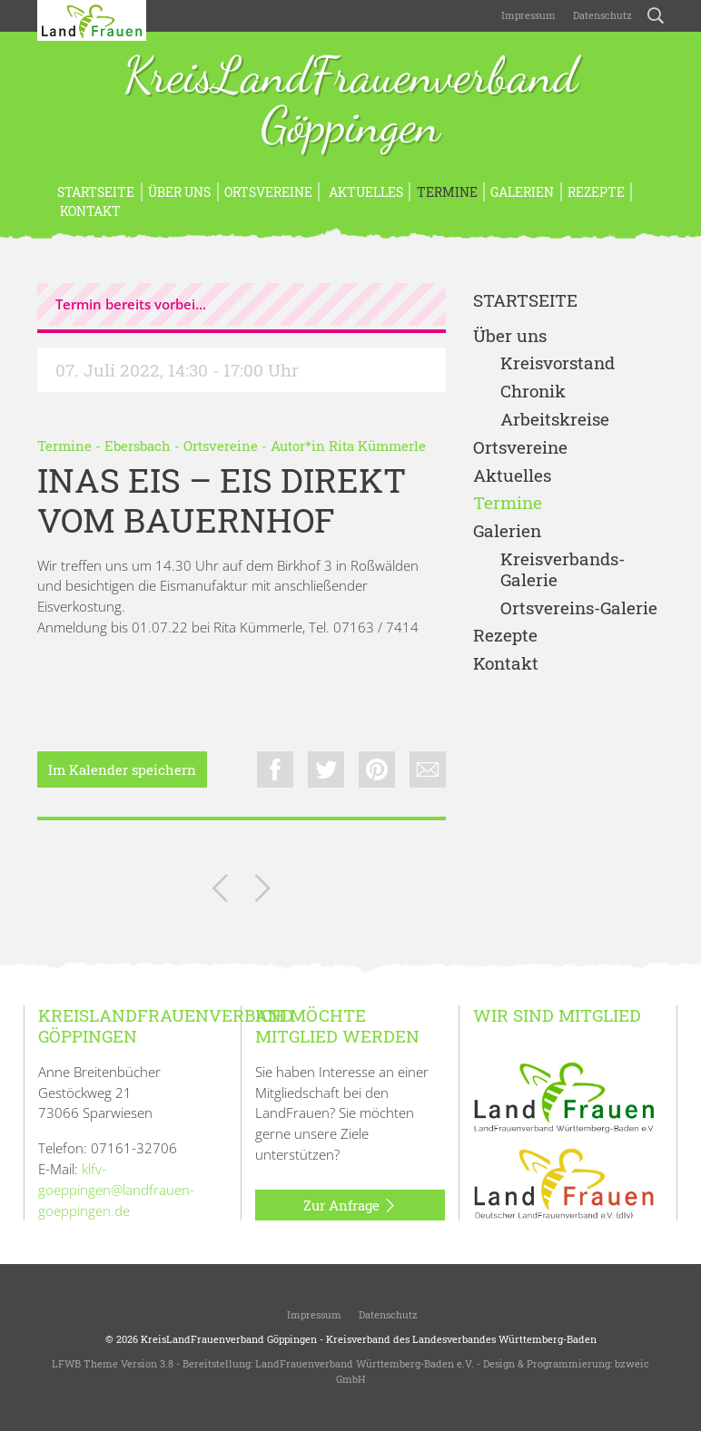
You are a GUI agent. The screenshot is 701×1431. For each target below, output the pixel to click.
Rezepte (596, 192)
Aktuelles (364, 192)
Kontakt (89, 211)
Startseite (95, 192)
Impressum (527, 15)
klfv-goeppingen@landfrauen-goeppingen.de (116, 1190)
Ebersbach (137, 445)
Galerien (522, 192)
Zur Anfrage (350, 1206)
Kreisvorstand (557, 363)
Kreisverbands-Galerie (562, 570)
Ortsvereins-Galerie (578, 608)
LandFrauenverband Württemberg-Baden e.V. (364, 1363)
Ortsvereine (268, 192)
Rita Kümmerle (377, 445)
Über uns (179, 192)
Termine (447, 192)
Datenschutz (601, 15)
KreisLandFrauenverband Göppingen (350, 102)
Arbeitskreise (554, 419)
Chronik (533, 391)
